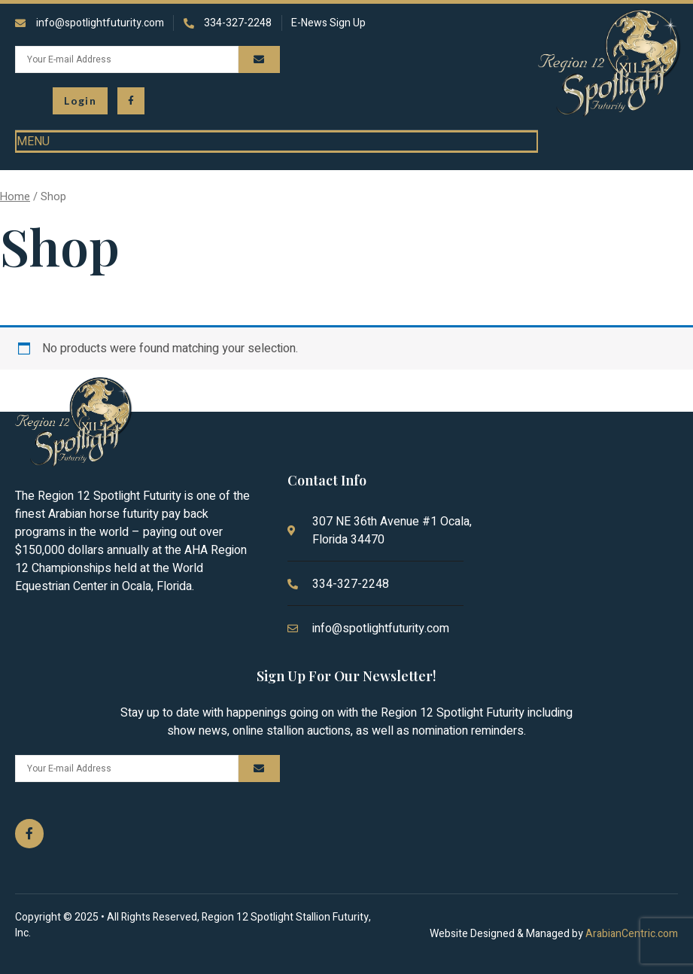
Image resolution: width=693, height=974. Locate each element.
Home (15, 197)
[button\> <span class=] (80, 100)
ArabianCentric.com (631, 934)
